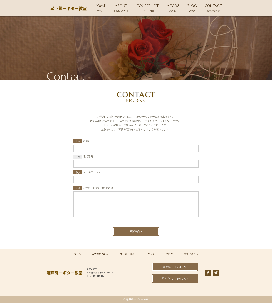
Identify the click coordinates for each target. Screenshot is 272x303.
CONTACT (213, 8)
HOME (100, 8)
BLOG (192, 8)
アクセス (150, 254)
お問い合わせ (191, 254)
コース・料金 (127, 254)
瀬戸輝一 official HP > (175, 267)
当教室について (100, 254)
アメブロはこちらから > (174, 278)
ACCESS (173, 8)
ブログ (169, 254)
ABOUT (120, 8)
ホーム (77, 254)
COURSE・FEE (147, 8)
